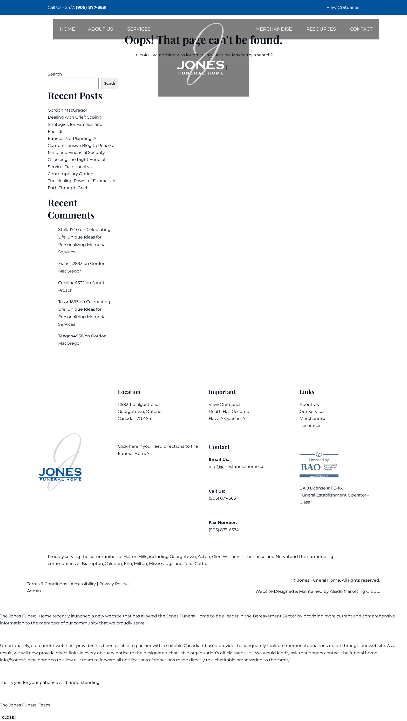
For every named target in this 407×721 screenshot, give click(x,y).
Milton (140, 563)
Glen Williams (226, 556)
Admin (34, 590)
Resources (321, 29)
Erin (128, 563)
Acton (204, 556)
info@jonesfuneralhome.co (236, 466)
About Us (100, 29)
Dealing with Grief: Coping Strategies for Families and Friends (75, 124)
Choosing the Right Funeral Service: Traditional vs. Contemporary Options (76, 166)
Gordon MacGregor (67, 110)
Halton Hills (135, 556)
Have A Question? (227, 418)
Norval (282, 556)
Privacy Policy (113, 583)
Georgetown (183, 556)
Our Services (312, 411)
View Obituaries (343, 7)
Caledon (113, 563)
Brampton (92, 563)
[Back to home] (203, 58)
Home (67, 29)
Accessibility (83, 583)
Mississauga (161, 563)
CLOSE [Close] (8, 717)
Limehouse (254, 556)
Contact (361, 29)
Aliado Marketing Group (354, 591)
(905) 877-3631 (91, 7)
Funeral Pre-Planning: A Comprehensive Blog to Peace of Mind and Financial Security (82, 145)
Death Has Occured (229, 411)
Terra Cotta (195, 563)
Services (139, 29)
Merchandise (273, 29)
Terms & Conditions (47, 583)
